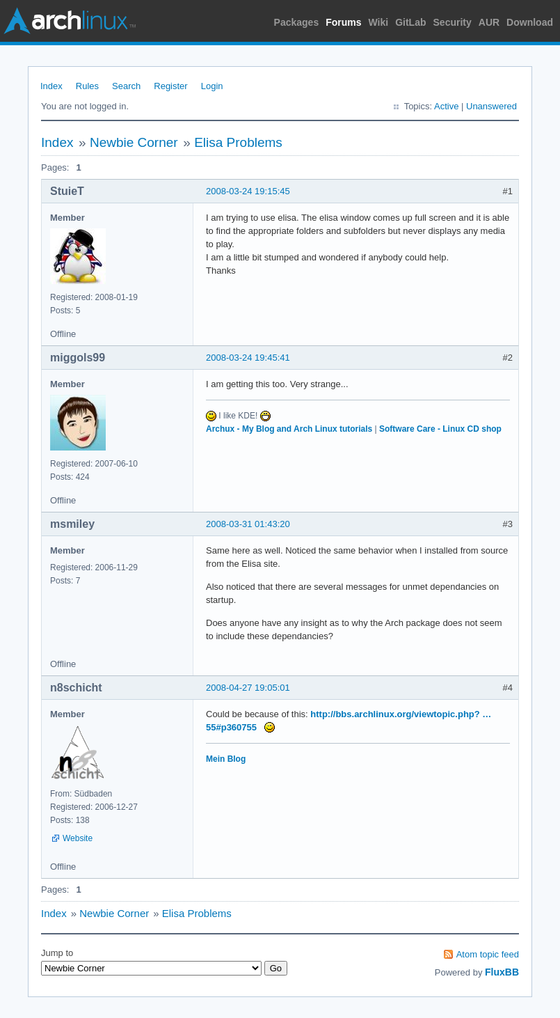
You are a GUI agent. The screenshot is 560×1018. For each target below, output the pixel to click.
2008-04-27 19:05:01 (248, 687)
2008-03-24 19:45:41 (248, 357)
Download (529, 22)
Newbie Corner (134, 142)
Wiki (379, 22)
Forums (343, 22)
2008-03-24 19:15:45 (248, 191)
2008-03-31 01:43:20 (248, 524)
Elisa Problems (238, 142)
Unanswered (491, 106)
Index (51, 86)
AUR (489, 22)
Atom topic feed (487, 954)
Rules (87, 86)
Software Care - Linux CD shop (440, 429)
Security (452, 22)
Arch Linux (69, 21)
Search (126, 86)
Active (446, 106)
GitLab (410, 22)
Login (212, 86)
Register (170, 86)
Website (78, 838)
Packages (296, 22)
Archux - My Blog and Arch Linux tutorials (289, 429)
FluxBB (502, 972)
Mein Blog (226, 759)
